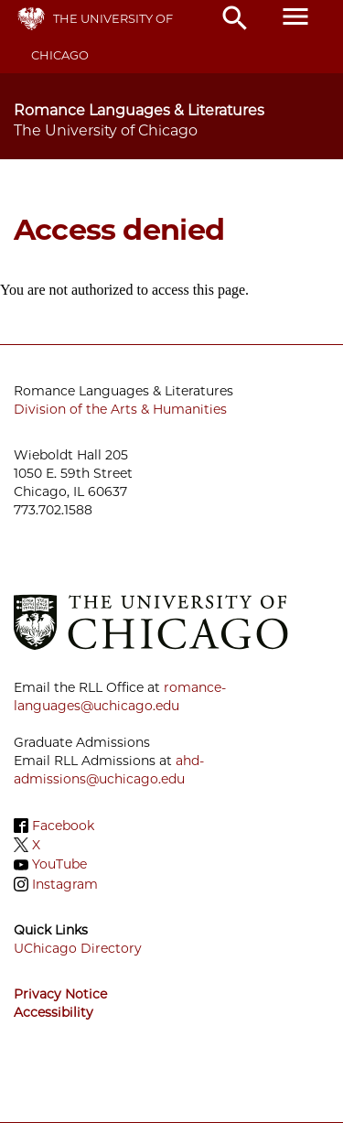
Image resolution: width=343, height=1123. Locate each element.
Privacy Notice (60, 994)
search (235, 18)
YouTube (59, 865)
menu (295, 16)
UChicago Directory (78, 948)
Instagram (65, 884)
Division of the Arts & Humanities (120, 409)
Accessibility (53, 1012)
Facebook (63, 825)
